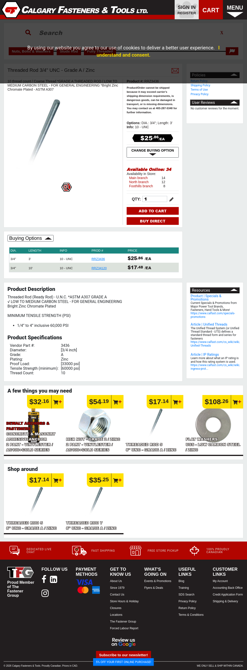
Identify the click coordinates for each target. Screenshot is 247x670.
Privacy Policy (199, 94)
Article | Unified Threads (209, 324)
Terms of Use (199, 89)
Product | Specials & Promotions (206, 298)
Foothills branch (141, 186)
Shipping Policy (200, 85)
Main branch (138, 178)
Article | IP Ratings (205, 355)
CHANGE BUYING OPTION (152, 152)
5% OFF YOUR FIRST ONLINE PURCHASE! (123, 662)
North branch (139, 182)
